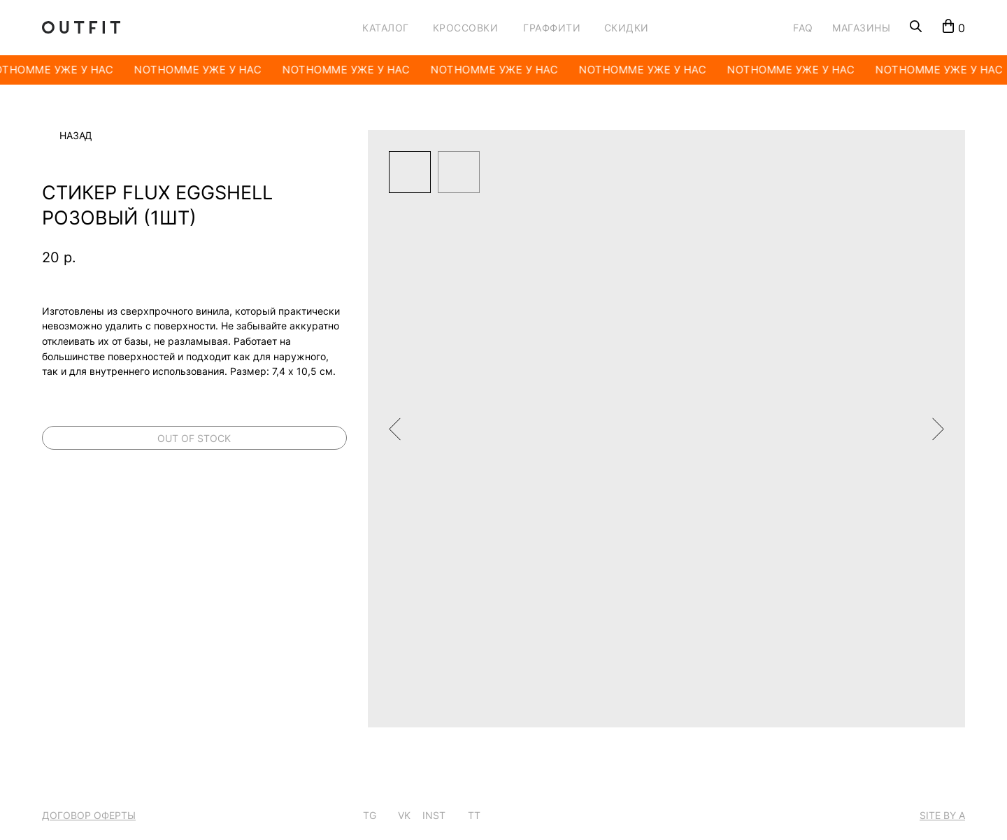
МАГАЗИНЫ (861, 28)
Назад (75, 135)
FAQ (803, 28)
